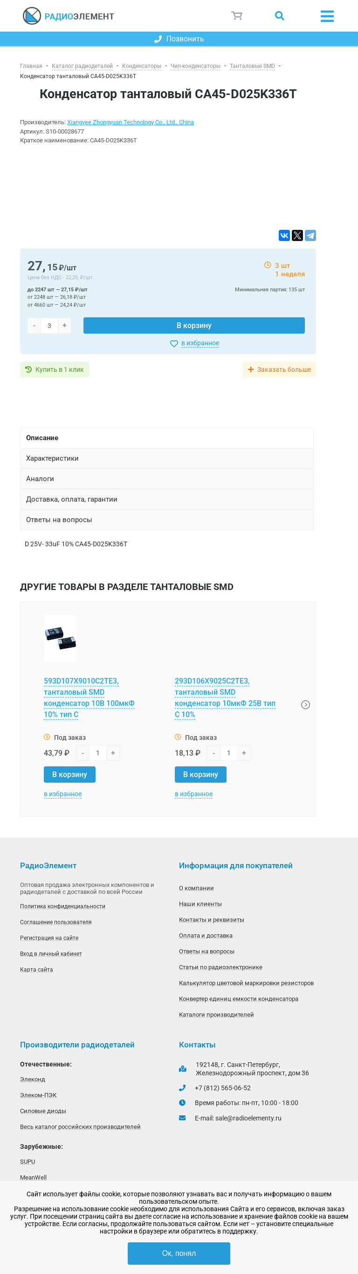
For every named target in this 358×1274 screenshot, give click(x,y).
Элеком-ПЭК (38, 1095)
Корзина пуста (237, 16)
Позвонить (179, 38)
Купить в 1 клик (59, 369)
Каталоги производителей (216, 1014)
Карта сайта (36, 969)
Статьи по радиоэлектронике (220, 967)
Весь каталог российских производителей (80, 1126)
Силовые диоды (43, 1110)
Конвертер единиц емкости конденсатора (238, 998)
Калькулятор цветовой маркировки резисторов (246, 982)
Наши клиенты (200, 903)
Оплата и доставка (206, 935)
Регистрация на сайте (49, 938)
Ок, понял (179, 1253)
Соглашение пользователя (56, 922)
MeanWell (33, 1177)
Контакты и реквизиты (211, 919)
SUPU (27, 1161)
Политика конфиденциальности (62, 906)
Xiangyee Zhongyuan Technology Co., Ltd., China (130, 122)
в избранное (200, 343)
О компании (196, 888)
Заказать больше (284, 369)
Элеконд (32, 1079)
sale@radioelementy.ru (248, 1118)
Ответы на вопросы (206, 951)
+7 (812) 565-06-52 (223, 1088)
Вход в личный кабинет (51, 954)
